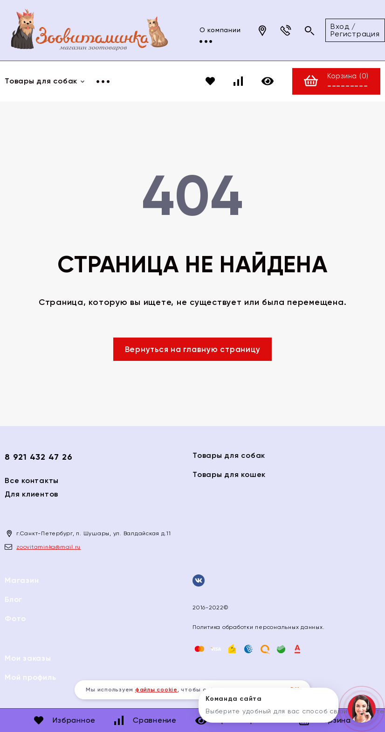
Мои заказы (28, 658)
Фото (15, 618)
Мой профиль (30, 677)
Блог (13, 599)
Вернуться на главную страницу (193, 349)
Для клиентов (31, 494)
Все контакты (32, 480)
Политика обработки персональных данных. (258, 627)
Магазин (22, 580)
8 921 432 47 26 (38, 457)
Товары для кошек (229, 474)
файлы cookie (156, 689)
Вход (311, 26)
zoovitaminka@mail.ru (48, 547)
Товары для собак (228, 455)
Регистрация (326, 33)
